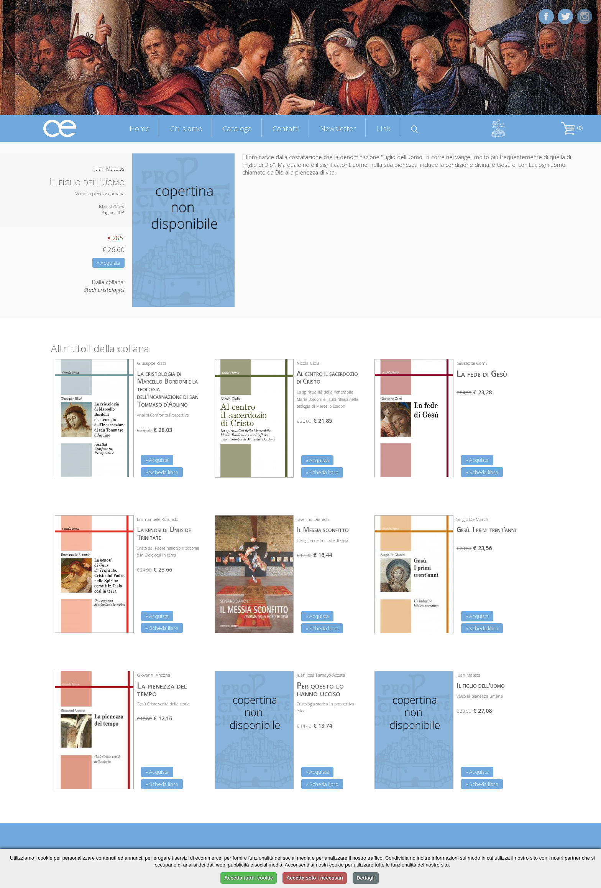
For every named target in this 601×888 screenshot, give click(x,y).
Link (384, 128)
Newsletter (338, 128)
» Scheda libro (162, 472)
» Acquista (108, 262)
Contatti (286, 128)
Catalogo (237, 128)
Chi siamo (186, 128)
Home (139, 128)
